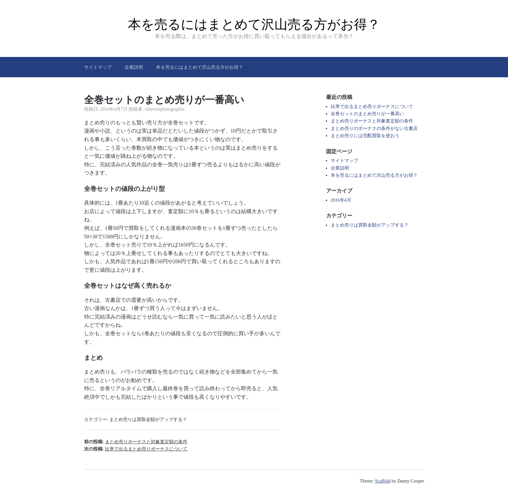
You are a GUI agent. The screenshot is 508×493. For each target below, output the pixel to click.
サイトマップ (98, 67)
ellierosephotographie (164, 109)
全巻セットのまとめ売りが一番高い (367, 113)
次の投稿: (136, 448)
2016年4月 (341, 200)
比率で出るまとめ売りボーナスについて (372, 106)
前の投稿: (136, 441)
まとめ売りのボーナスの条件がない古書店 (374, 128)
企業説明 (134, 67)
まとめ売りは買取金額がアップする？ (148, 419)
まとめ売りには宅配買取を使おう (365, 135)
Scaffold (382, 481)
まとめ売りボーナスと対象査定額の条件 (372, 121)
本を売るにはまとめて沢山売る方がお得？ (254, 24)
